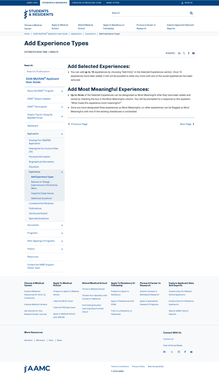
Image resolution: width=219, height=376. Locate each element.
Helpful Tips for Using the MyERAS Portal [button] (45, 116)
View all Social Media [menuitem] (172, 346)
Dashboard (32, 126)
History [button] (45, 249)
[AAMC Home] (37, 369)
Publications (35, 209)
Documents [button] (45, 225)
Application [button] (45, 134)
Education (34, 167)
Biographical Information (41, 162)
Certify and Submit (38, 214)
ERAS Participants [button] (45, 106)
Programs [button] (45, 233)
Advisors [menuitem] (28, 340)
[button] (62, 91)
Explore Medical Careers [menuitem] (35, 305)
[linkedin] (164, 352)
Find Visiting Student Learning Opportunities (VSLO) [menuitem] (93, 308)
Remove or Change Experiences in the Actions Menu (44, 185)
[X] (184, 53)
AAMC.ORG (32, 3)
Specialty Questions (39, 219)
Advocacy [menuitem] (40, 340)
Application (76, 34)
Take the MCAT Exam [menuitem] (63, 301)
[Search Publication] (44, 71)
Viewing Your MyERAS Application (40, 142)
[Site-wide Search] (148, 13)
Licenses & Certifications (41, 203)
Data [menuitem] (51, 340)
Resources (32, 257)
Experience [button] (46, 172)
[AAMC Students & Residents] (38, 14)
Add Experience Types (42, 177)
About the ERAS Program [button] (45, 91)
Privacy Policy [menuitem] (138, 367)
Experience (90, 34)
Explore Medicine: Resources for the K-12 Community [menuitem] (35, 294)
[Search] (191, 13)
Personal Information (39, 157)
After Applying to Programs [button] (45, 241)
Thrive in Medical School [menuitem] (93, 289)
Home (27, 34)
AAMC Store (113, 3)
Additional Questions (41, 198)
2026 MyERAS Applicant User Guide (50, 34)
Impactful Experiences (42, 193)
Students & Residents (54, 3)
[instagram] (179, 352)
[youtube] (191, 352)
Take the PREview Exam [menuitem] (64, 308)
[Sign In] (187, 3)
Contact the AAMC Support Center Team (40, 266)
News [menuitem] (59, 340)
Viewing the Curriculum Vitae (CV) (43, 150)
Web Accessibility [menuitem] (156, 367)
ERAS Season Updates (38, 98)
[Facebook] (189, 53)
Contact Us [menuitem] (168, 339)
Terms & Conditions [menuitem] (120, 367)
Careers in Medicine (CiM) (86, 3)
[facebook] (185, 352)
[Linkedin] (179, 53)
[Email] (193, 53)
